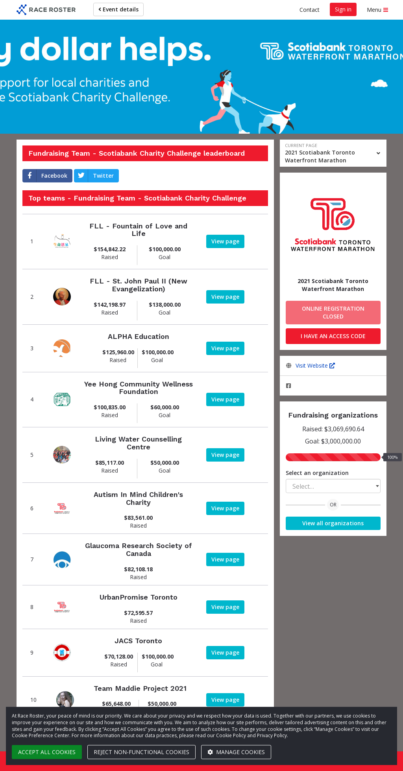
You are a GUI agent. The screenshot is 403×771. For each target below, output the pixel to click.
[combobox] (333, 486)
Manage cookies (236, 752)
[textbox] (333, 486)
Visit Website (315, 365)
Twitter (94, 175)
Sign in (343, 9)
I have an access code (333, 336)
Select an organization (317, 473)
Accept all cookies (47, 752)
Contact (309, 9)
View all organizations (333, 523)
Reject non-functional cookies (141, 752)
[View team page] (62, 241)
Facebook (45, 175)
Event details (118, 9)
